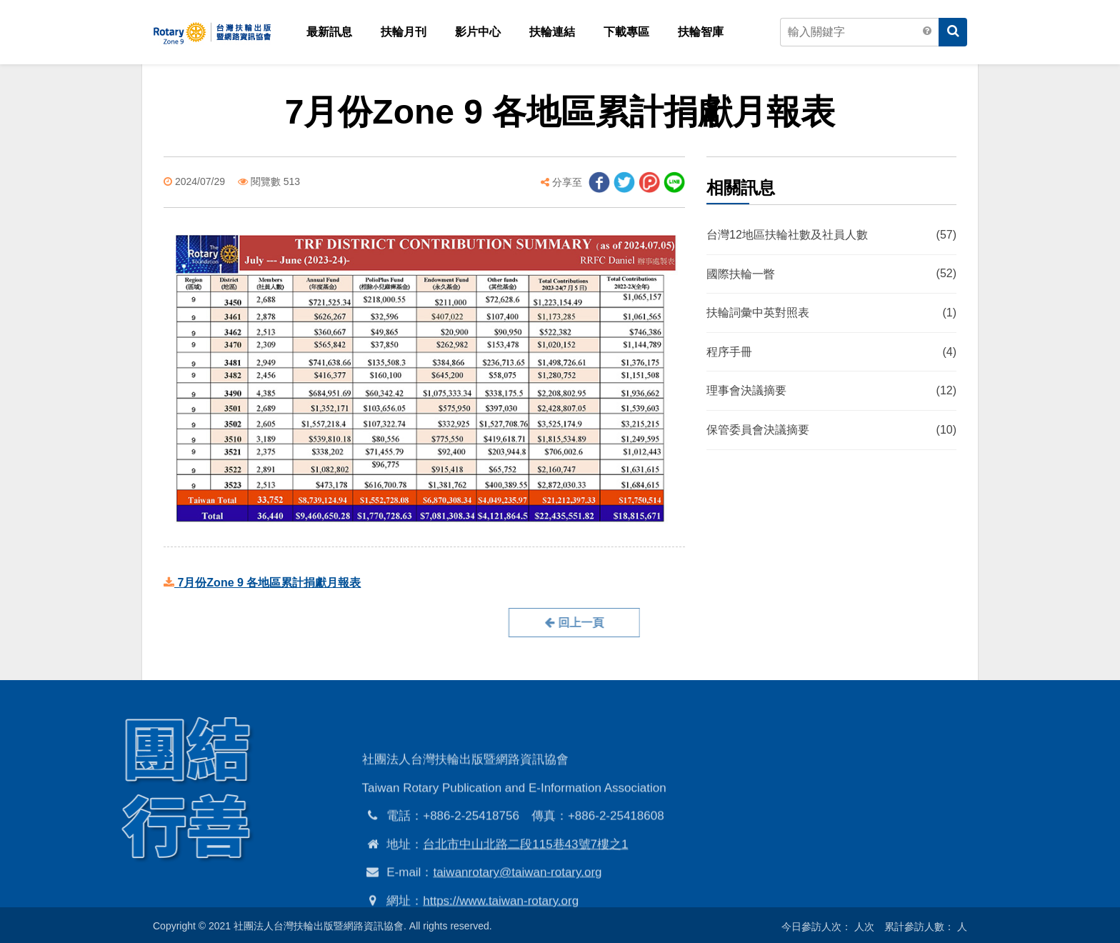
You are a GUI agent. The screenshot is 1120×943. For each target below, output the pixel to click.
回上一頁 (521, 623)
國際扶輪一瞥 (831, 274)
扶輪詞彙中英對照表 (831, 313)
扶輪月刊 (403, 32)
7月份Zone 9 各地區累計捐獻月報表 (262, 583)
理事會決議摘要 (831, 391)
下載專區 (626, 32)
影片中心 (478, 32)
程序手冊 (831, 352)
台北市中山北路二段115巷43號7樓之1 (525, 895)
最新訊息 (329, 32)
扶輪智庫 (701, 32)
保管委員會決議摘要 (831, 430)
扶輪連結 (552, 32)
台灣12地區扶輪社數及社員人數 (831, 235)
